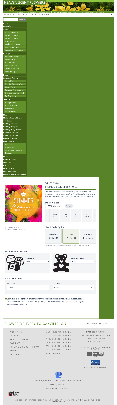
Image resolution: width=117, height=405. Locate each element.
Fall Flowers (9, 108)
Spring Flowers (10, 102)
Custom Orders (9, 168)
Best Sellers (7, 26)
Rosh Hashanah (11, 65)
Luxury (6, 165)
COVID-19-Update (10, 171)
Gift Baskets (8, 121)
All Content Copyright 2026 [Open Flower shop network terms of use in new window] (28, 400)
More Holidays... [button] (11, 71)
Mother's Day (10, 59)
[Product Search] (10, 19)
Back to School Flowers (14, 50)
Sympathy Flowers (10, 78)
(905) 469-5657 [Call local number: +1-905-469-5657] (44, 15)
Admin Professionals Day (14, 57)
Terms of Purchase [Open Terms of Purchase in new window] (91, 400)
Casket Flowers (10, 87)
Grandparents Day (12, 68)
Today (68, 206)
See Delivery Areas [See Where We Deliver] (98, 323)
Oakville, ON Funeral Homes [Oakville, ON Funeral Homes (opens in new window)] (47, 381)
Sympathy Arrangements (14, 90)
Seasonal (7, 99)
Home (5, 23)
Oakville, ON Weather (58, 385)
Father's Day (10, 62)
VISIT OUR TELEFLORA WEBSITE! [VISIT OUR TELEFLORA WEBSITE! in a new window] (58, 389)
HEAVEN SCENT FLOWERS (24, 2)
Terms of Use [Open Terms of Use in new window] (58, 401)
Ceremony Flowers (10, 136)
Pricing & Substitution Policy (14, 174)
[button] (95, 362)
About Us (7, 162)
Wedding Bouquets (10, 127)
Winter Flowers (10, 111)
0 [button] (111, 15)
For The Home (10, 96)
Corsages (8, 145)
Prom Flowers (8, 142)
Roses (5, 75)
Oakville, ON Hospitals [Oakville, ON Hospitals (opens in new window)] (72, 381)
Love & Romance (9, 159)
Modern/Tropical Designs (13, 118)
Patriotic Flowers (10, 139)
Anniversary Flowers (12, 32)
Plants (5, 115)
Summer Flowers (11, 105)
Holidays (6, 53)
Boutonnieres (10, 148)
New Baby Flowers (12, 47)
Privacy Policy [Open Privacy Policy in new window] (72, 400)
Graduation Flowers (12, 44)
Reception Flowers (10, 133)
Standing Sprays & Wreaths (15, 84)
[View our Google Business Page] (58, 378)
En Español (7, 156)
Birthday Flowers (11, 35)
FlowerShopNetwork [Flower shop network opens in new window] (53, 400)
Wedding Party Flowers (12, 130)
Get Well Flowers (11, 38)
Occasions (7, 29)
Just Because (10, 41)
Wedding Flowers (10, 124)
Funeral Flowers (11, 81)
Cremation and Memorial (14, 93)
